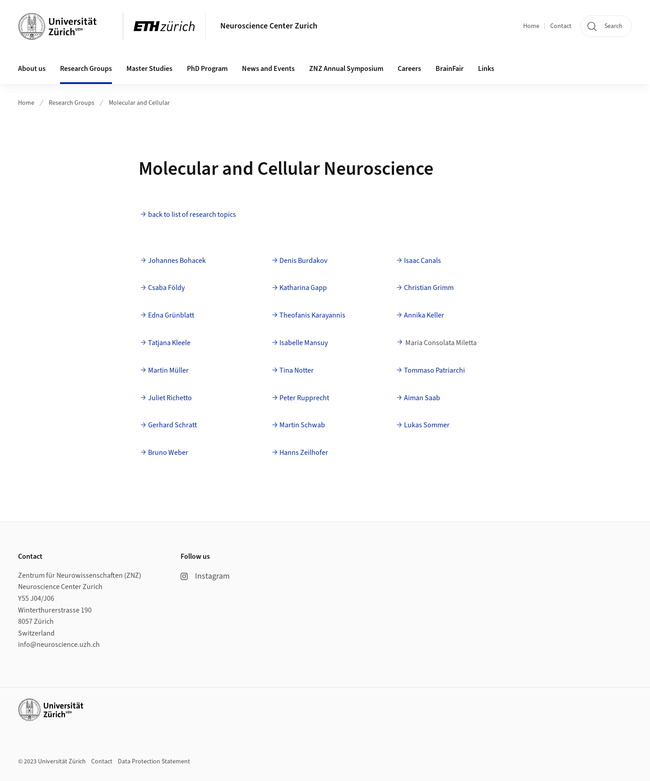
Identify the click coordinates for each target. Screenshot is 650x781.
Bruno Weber (168, 453)
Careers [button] (409, 69)
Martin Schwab (302, 425)
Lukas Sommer (427, 425)
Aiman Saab (422, 398)
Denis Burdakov (303, 261)
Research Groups (71, 103)
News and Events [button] (268, 69)
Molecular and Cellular (139, 103)
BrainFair (450, 69)
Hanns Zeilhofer (303, 453)
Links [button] (486, 69)
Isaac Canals (422, 261)
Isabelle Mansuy (303, 343)
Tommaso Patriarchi (434, 370)
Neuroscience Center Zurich (268, 26)
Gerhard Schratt (172, 425)
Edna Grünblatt (171, 315)
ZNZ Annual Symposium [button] (346, 69)
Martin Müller (168, 370)
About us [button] (32, 69)
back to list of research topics (192, 215)
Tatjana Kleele (169, 343)
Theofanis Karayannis (312, 315)
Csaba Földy (166, 288)
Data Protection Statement (154, 761)
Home (531, 26)
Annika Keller (424, 315)
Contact (560, 26)
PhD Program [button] (207, 69)
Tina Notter (296, 370)
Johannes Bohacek (177, 261)
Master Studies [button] (149, 69)
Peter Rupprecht (304, 398)
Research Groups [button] (86, 69)
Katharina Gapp (303, 288)
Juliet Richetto (170, 398)
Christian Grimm (429, 288)
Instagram (205, 576)
